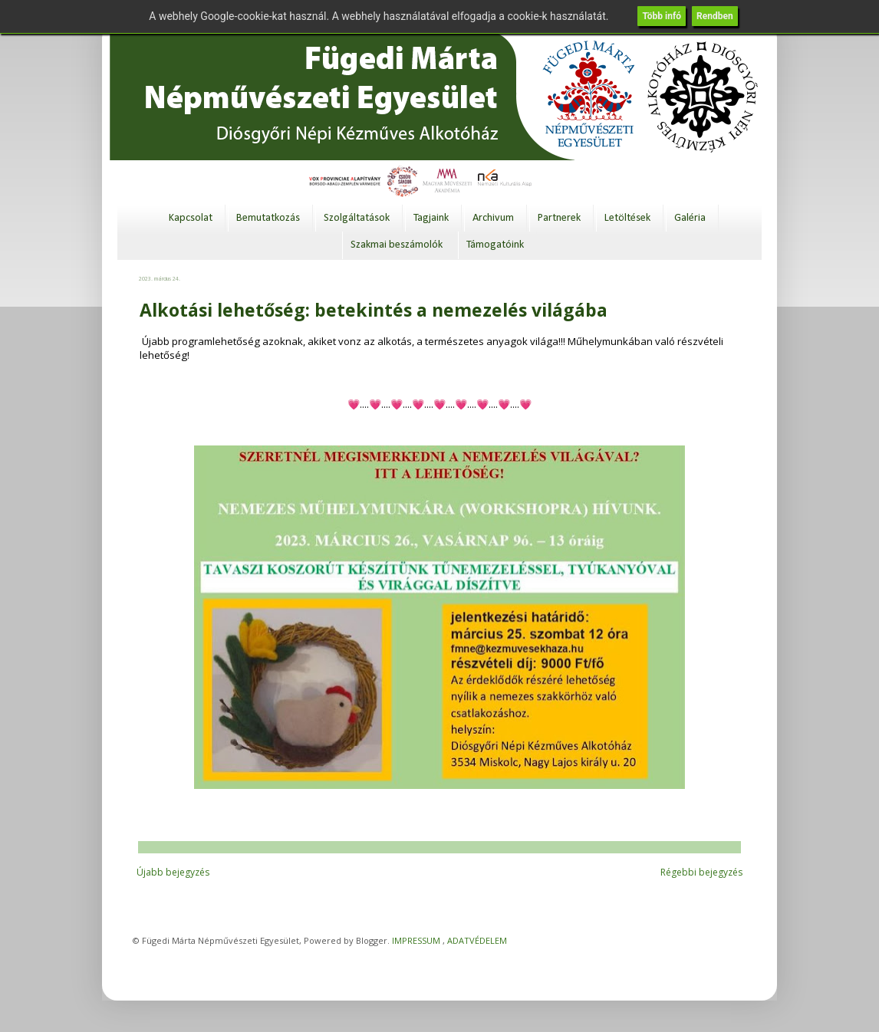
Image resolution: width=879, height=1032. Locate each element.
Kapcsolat (190, 218)
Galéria (690, 218)
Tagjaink (431, 218)
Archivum (493, 218)
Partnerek (559, 218)
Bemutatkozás (268, 218)
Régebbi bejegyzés (701, 872)
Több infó (661, 16)
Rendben (714, 16)
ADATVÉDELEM (477, 940)
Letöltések (627, 218)
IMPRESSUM (416, 940)
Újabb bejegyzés (173, 872)
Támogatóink (495, 245)
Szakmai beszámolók (397, 245)
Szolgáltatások (357, 218)
